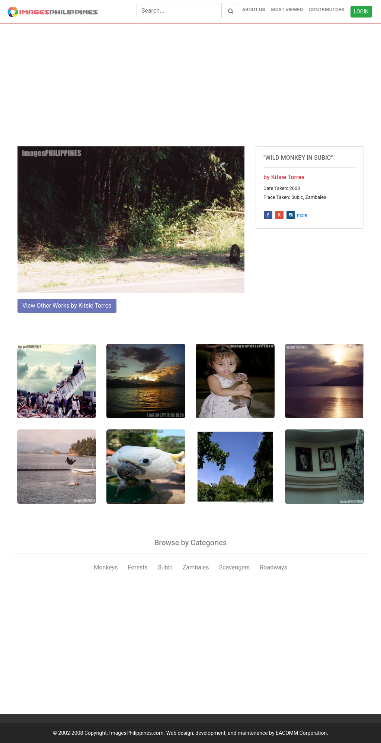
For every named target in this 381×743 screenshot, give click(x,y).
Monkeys (106, 567)
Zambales (196, 567)
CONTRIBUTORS (327, 9)
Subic (165, 567)
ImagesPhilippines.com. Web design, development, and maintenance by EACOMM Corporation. (218, 733)
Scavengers (234, 567)
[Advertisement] (190, 85)
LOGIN (361, 12)
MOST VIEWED (287, 9)
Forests (138, 567)
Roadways (273, 567)
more (302, 215)
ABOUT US (253, 9)
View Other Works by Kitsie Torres (67, 305)
